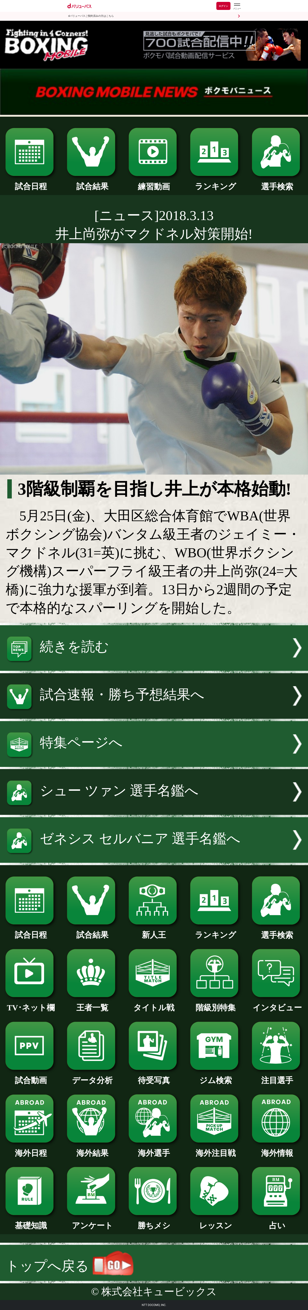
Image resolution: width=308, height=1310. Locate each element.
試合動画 (31, 1076)
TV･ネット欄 (31, 1003)
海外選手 (154, 1149)
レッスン (215, 1221)
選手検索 (277, 182)
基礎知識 (31, 1221)
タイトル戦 (154, 1003)
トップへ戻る (69, 1266)
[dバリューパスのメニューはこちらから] (237, 6)
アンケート (92, 1221)
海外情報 (277, 1149)
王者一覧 (92, 1003)
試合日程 (31, 182)
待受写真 (154, 1076)
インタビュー (277, 1003)
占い (277, 1221)
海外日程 (31, 1149)
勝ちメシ (154, 1221)
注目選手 (277, 1076)
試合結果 (92, 182)
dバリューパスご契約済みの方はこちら (91, 15)
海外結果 (92, 1149)
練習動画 (154, 182)
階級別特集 (215, 1003)
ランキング (215, 182)
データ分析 (92, 1076)
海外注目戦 (215, 1149)
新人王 (154, 931)
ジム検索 (215, 1076)
